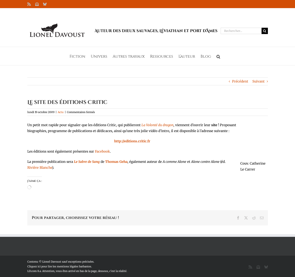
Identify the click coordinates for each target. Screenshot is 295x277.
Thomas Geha (116, 162)
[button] (218, 56)
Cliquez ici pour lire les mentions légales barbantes (59, 266)
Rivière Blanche (39, 167)
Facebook (102, 151)
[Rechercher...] (241, 31)
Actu (61, 112)
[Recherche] (265, 31)
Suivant (258, 81)
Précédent (240, 81)
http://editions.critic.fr (132, 141)
